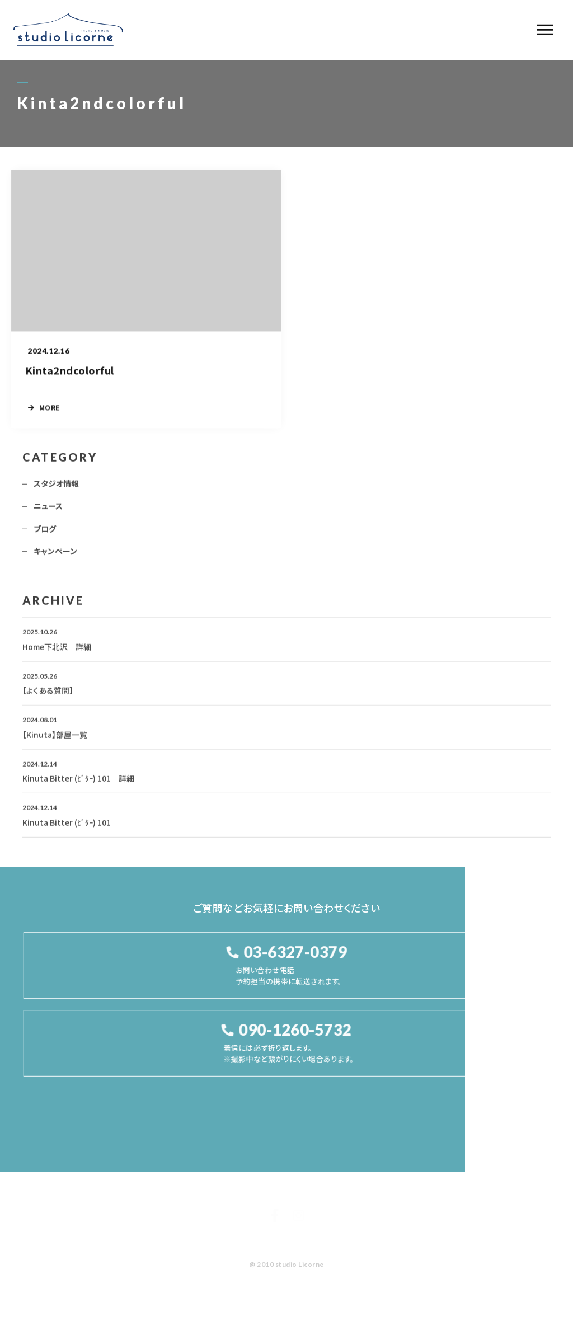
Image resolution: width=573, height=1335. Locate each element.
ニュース (48, 509)
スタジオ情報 (56, 486)
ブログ (45, 532)
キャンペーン (55, 554)
